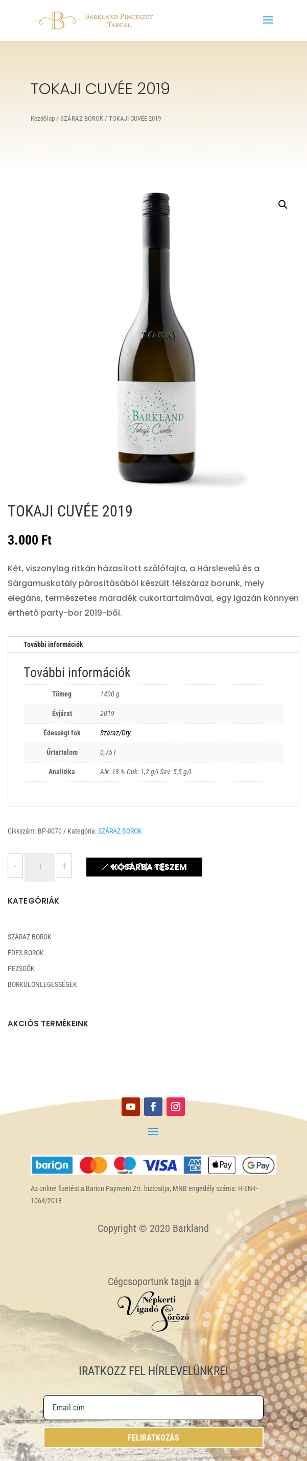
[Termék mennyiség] (40, 867)
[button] (283, 204)
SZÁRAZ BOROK (81, 118)
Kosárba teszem (149, 867)
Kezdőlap (43, 118)
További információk (53, 644)
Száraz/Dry (115, 733)
